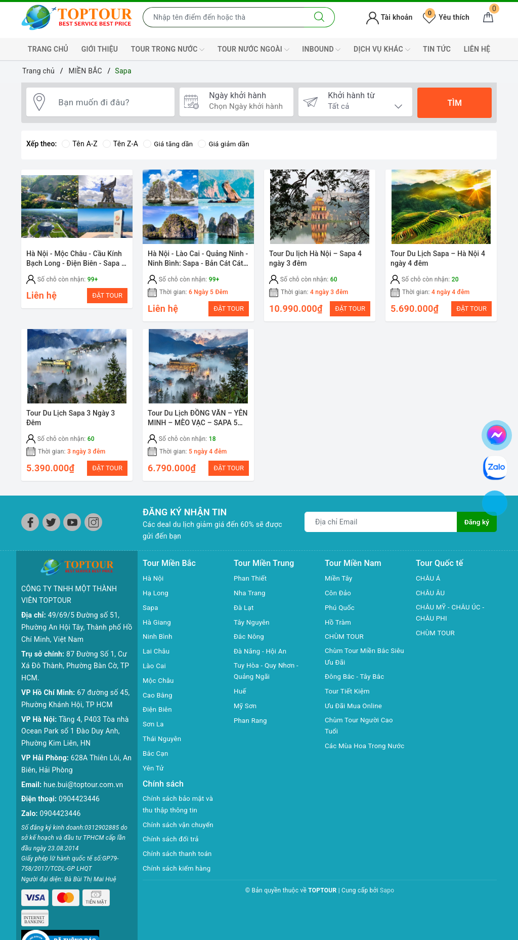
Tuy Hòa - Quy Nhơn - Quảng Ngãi (268, 678)
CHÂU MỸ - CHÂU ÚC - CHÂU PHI (452, 619)
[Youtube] (72, 528)
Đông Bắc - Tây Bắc (356, 683)
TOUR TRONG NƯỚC (168, 50)
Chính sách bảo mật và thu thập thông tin (180, 811)
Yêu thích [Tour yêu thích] (446, 17)
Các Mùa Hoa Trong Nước (357, 760)
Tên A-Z (79, 144)
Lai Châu (157, 657)
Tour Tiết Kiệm (348, 698)
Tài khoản (389, 17)
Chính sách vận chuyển (180, 832)
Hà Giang (157, 628)
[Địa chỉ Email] (381, 527)
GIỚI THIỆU (99, 49)
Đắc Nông (250, 642)
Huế (240, 698)
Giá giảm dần (227, 144)
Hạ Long (156, 599)
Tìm (454, 103)
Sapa (151, 613)
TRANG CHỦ (48, 49)
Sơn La (154, 730)
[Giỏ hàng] (488, 17)
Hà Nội (154, 584)
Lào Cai (155, 672)
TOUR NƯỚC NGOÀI (253, 50)
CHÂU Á (429, 584)
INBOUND (321, 50)
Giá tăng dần (169, 144)
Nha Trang (250, 599)
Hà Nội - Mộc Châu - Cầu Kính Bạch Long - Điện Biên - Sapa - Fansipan (75, 263)
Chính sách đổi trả (172, 846)
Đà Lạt (244, 613)
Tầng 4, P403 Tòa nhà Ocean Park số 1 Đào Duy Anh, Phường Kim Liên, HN (75, 721)
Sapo (387, 897)
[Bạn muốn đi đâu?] (112, 103)
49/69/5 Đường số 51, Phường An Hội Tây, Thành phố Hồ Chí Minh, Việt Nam (76, 616)
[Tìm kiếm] (319, 17)
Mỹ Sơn (246, 713)
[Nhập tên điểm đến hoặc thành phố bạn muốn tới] (224, 17)
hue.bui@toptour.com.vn (83, 774)
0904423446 (79, 789)
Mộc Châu (159, 686)
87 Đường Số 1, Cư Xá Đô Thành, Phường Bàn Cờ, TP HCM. (75, 655)
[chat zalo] (495, 467)
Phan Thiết (251, 584)
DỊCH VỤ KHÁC (382, 50)
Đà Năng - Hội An (261, 657)
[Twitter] (51, 528)
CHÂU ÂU (431, 599)
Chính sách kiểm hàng (178, 875)
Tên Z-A (120, 144)
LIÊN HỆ (477, 49)
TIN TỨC (437, 49)
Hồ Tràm (339, 628)
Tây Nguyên (253, 628)
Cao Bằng (158, 701)
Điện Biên (158, 715)
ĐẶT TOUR (107, 295)
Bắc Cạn (156, 759)
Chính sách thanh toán (179, 860)
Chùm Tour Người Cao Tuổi (361, 733)
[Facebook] (30, 528)
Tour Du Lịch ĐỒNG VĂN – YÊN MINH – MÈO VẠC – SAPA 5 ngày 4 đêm (198, 425)
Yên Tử (154, 773)
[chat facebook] (497, 433)
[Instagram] (93, 528)
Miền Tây (339, 584)
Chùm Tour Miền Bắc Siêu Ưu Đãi (359, 663)
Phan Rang (251, 727)
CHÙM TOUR (345, 642)
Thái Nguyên (163, 745)
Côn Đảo (339, 599)
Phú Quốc (340, 613)
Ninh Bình (158, 642)
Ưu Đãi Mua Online (355, 713)
